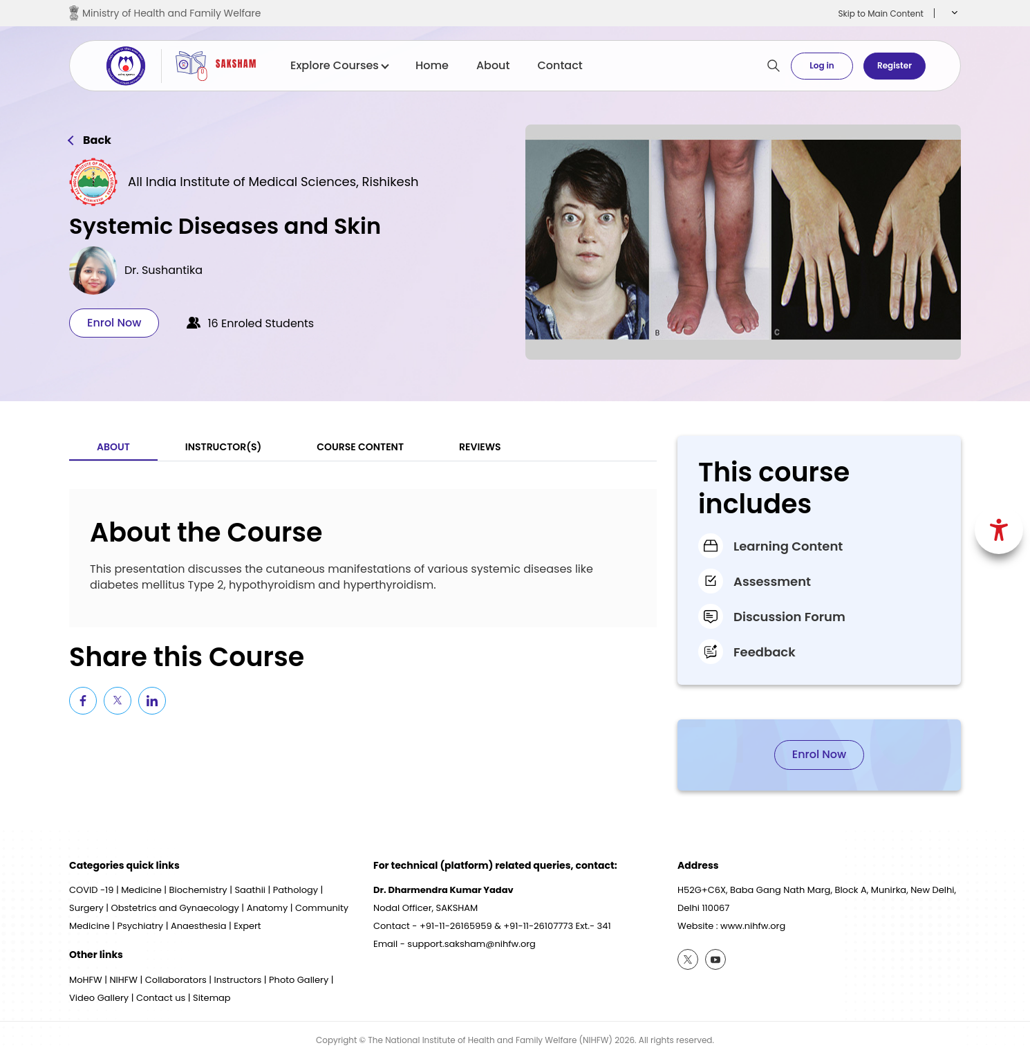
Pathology (295, 889)
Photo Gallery (298, 979)
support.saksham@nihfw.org (471, 943)
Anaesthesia (199, 925)
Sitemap (212, 997)
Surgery (86, 907)
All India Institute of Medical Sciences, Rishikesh (273, 182)
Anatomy (267, 907)
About (493, 65)
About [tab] (113, 447)
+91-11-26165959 (456, 925)
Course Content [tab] (360, 447)
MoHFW (85, 979)
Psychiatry (140, 925)
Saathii (249, 889)
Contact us (160, 997)
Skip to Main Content (881, 13)
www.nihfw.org (752, 925)
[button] (953, 13)
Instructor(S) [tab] (223, 447)
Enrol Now (114, 323)
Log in (821, 65)
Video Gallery (99, 997)
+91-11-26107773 (538, 925)
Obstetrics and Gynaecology (175, 907)
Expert (247, 925)
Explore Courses (339, 65)
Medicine (141, 889)
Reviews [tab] (480, 447)
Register (894, 65)
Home (432, 65)
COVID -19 (91, 889)
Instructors (238, 979)
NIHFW (123, 979)
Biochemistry (198, 889)
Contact (559, 65)
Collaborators (176, 979)
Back (97, 140)
